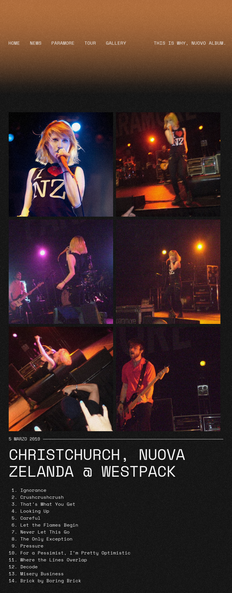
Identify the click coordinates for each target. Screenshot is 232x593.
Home (14, 43)
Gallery (116, 43)
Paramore (63, 43)
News (35, 43)
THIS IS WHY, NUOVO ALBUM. (190, 43)
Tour (90, 43)
